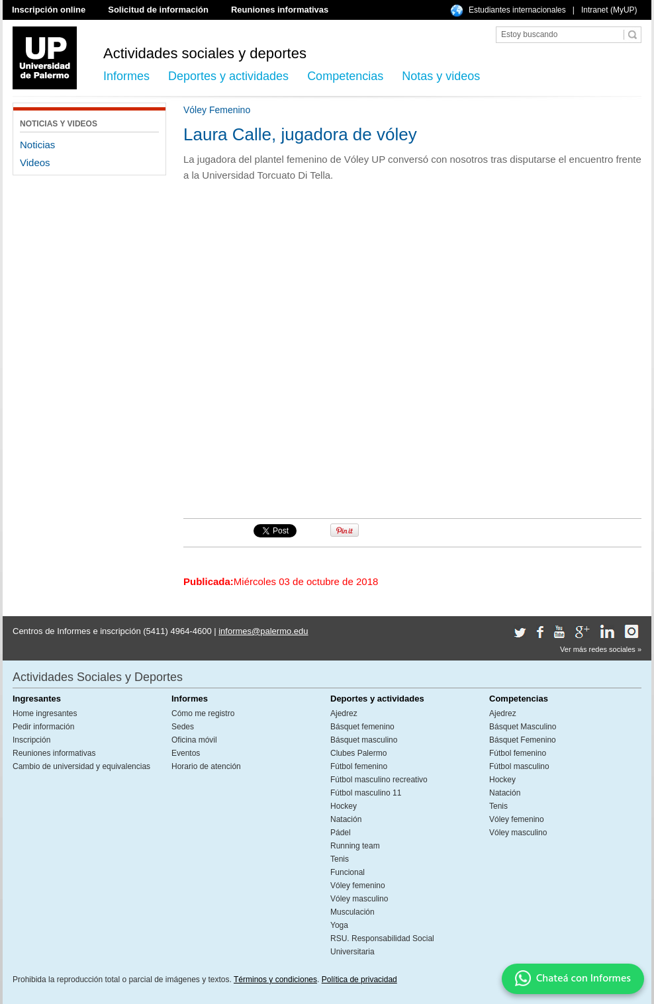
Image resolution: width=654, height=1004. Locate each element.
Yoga (339, 925)
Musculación (352, 912)
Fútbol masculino (519, 766)
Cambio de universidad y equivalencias (81, 766)
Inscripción (31, 740)
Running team (355, 845)
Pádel (340, 832)
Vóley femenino (357, 885)
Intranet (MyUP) (609, 10)
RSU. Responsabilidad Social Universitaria (382, 945)
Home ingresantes (45, 713)
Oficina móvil (194, 740)
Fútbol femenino (358, 766)
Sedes (182, 726)
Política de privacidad (359, 979)
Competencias (345, 76)
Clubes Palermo (358, 753)
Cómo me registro (202, 713)
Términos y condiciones (275, 979)
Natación (345, 819)
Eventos (185, 753)
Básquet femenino (362, 726)
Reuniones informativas (279, 10)
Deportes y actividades (228, 76)
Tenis (339, 859)
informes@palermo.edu (263, 631)
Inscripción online (48, 10)
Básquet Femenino (522, 740)
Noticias (37, 144)
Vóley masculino (359, 898)
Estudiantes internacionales (517, 10)
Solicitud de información (158, 10)
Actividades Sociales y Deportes (98, 677)
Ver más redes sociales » (600, 649)
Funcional (347, 872)
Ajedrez (343, 713)
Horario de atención (206, 766)
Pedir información (43, 726)
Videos (35, 162)
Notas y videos (441, 76)
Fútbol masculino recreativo (379, 779)
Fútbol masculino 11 (365, 793)
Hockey (343, 806)
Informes (126, 76)
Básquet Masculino (522, 726)
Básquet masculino (363, 740)
